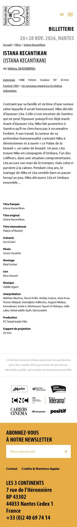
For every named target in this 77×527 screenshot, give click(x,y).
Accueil (7, 45)
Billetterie (61, 28)
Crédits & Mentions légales (41, 469)
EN (62, 14)
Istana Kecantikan (34, 45)
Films (18, 45)
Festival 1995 (11, 86)
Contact (11, 469)
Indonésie (9, 80)
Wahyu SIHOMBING (21, 68)
